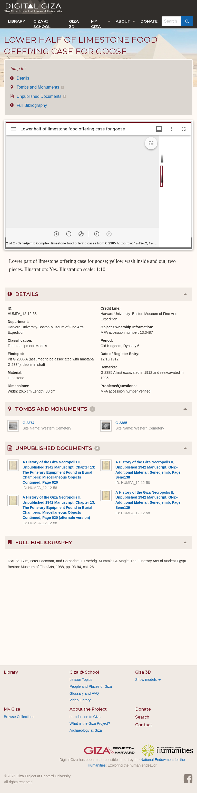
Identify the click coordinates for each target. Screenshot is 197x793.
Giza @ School (42, 23)
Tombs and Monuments (37, 87)
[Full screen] (184, 129)
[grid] (175, 191)
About (123, 21)
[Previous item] (97, 234)
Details (19, 78)
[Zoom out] (69, 234)
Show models (146, 679)
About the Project (88, 709)
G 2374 (28, 423)
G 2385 (121, 423)
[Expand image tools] (151, 143)
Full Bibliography (28, 105)
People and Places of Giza (91, 686)
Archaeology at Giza (86, 730)
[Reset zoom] (81, 234)
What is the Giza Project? (90, 723)
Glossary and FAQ (84, 693)
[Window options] (171, 129)
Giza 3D (74, 23)
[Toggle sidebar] (13, 129)
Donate (149, 21)
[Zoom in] (56, 234)
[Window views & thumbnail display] (159, 129)
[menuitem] (16, 21)
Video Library (80, 700)
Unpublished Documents (38, 96)
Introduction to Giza (85, 717)
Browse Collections (19, 717)
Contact (143, 724)
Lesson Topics (81, 679)
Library (16, 21)
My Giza (96, 23)
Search (142, 717)
